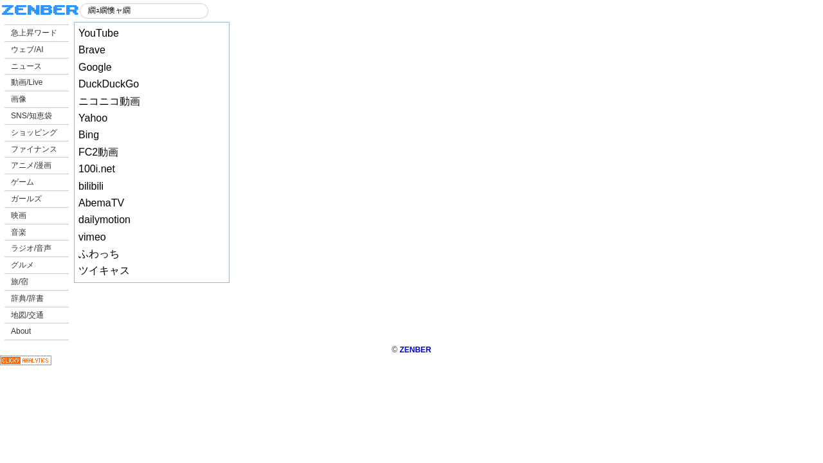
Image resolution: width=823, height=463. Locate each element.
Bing (88, 134)
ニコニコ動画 (109, 101)
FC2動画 (98, 152)
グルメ (22, 264)
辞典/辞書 (27, 298)
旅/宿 (19, 281)
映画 (18, 215)
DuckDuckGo (108, 83)
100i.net (96, 168)
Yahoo (92, 118)
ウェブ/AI (27, 49)
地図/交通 (27, 315)
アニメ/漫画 (31, 165)
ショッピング (34, 132)
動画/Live (26, 82)
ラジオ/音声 (31, 248)
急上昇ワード (34, 32)
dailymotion (104, 219)
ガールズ (26, 198)
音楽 (18, 232)
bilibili (91, 186)
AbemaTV (101, 202)
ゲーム (22, 181)
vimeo (92, 237)
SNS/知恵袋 (31, 115)
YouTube (98, 33)
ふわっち (99, 253)
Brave (91, 49)
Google (95, 67)
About (21, 331)
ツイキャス (104, 270)
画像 (18, 99)
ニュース (26, 66)
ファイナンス (34, 149)
